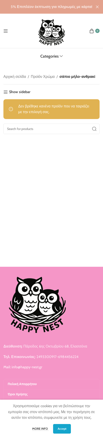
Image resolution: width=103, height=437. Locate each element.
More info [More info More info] (40, 428)
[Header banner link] (44, 7)
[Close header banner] (97, 7)
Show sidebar (19, 92)
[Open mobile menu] (5, 31)
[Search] (51, 129)
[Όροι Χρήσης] (51, 394)
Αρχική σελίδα (14, 76)
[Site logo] (52, 30)
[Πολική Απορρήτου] (51, 384)
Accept (62, 428)
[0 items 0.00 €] (94, 31)
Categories (49, 56)
